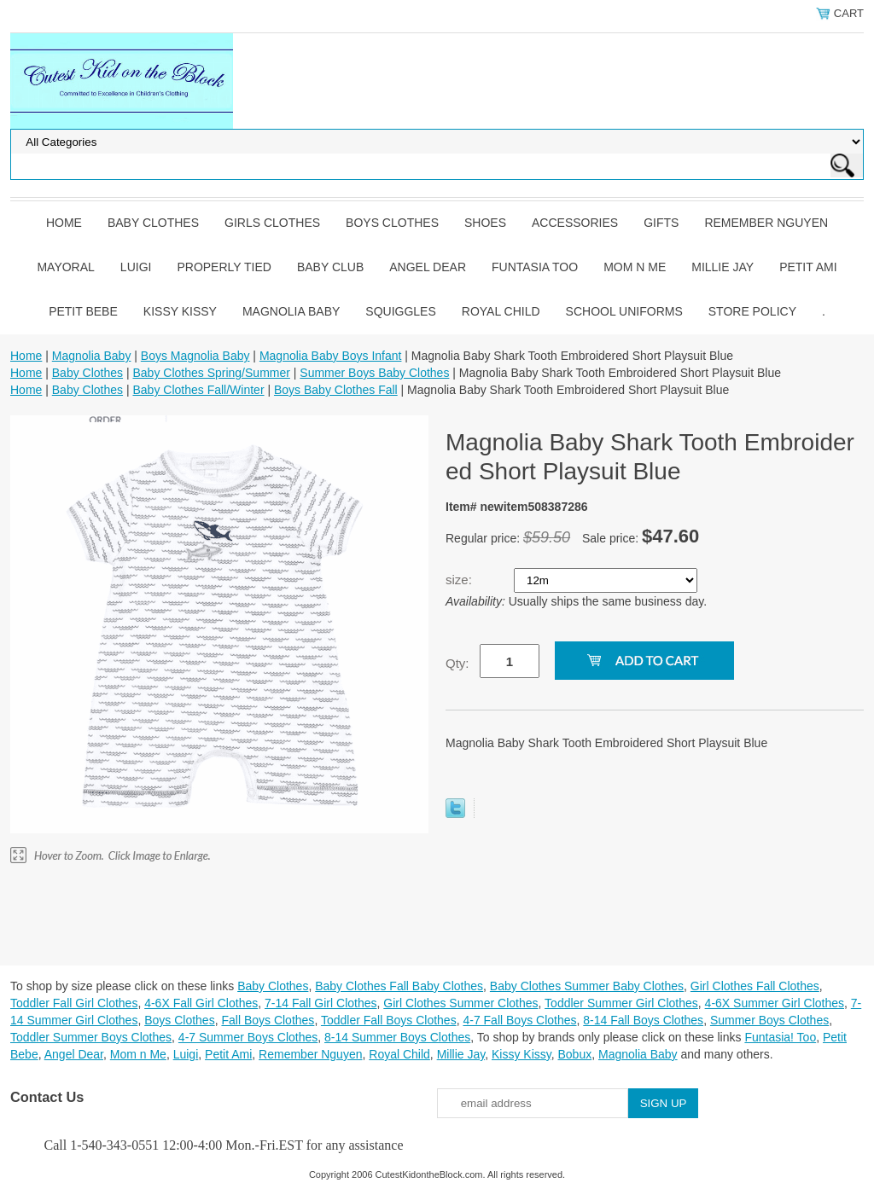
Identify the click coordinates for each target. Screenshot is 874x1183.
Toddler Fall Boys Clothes (389, 1020)
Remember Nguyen (766, 222)
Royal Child (501, 311)
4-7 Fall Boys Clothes (519, 1020)
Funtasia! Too (780, 1037)
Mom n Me (634, 267)
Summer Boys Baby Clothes (374, 373)
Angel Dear (427, 267)
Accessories (575, 222)
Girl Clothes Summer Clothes (460, 1003)
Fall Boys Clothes (267, 1020)
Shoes (485, 222)
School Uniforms (624, 311)
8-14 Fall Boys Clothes (643, 1020)
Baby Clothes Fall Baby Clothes (399, 986)
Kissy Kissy (180, 311)
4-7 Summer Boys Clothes (248, 1037)
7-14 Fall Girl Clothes (321, 1003)
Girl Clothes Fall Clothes (754, 986)
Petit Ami (807, 267)
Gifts (661, 222)
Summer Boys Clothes (769, 1020)
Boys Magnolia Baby (195, 355)
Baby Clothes (153, 222)
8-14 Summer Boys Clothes (397, 1037)
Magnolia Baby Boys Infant (330, 355)
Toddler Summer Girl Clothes (621, 1003)
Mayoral (65, 267)
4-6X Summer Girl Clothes (774, 1003)
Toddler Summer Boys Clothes (91, 1037)
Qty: (457, 663)
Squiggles (400, 311)
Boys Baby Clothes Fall (336, 390)
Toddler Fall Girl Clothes (73, 1003)
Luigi (136, 267)
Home (64, 222)
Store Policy (752, 311)
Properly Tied (224, 267)
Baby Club (330, 267)
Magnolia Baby (291, 311)
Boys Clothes (392, 222)
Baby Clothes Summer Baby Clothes (587, 986)
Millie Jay (722, 267)
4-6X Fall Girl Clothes (201, 1003)
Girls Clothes (272, 222)
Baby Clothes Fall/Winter (198, 390)
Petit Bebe (83, 311)
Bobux (574, 1054)
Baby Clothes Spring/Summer (210, 373)
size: (460, 579)
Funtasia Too (535, 267)
